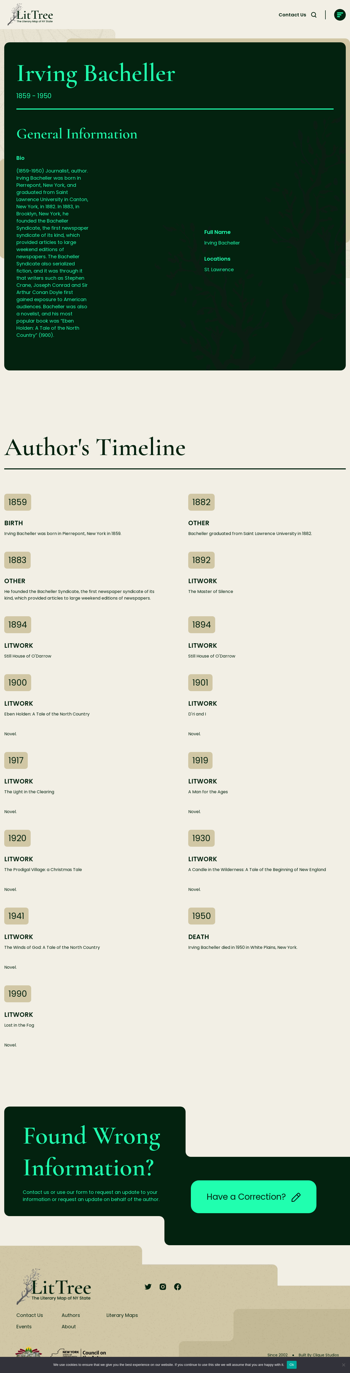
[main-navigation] (340, 15)
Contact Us (292, 14)
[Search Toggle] (314, 15)
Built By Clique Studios (319, 1355)
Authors (71, 1315)
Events (24, 1326)
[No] (343, 1364)
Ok (291, 1365)
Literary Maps (122, 1315)
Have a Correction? (254, 1196)
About (69, 1326)
